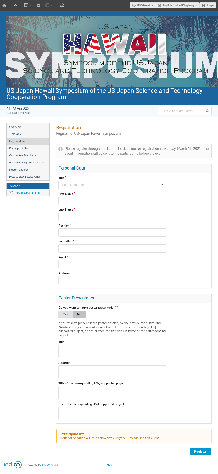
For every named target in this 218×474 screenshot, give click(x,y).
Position (64, 225)
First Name (65, 193)
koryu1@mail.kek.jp (27, 193)
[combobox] (112, 185)
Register (200, 451)
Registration (17, 141)
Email (62, 257)
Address (64, 273)
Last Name (65, 209)
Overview (15, 126)
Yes (65, 314)
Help (109, 464)
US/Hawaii (143, 5)
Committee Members (22, 155)
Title (61, 177)
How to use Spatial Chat (24, 176)
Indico (46, 464)
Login (210, 5)
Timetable (15, 134)
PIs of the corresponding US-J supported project (91, 404)
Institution (65, 241)
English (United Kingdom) (178, 5)
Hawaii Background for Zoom (27, 162)
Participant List (18, 148)
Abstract (64, 362)
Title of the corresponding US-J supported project (91, 383)
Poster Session (19, 169)
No (79, 314)
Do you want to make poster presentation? (87, 307)
